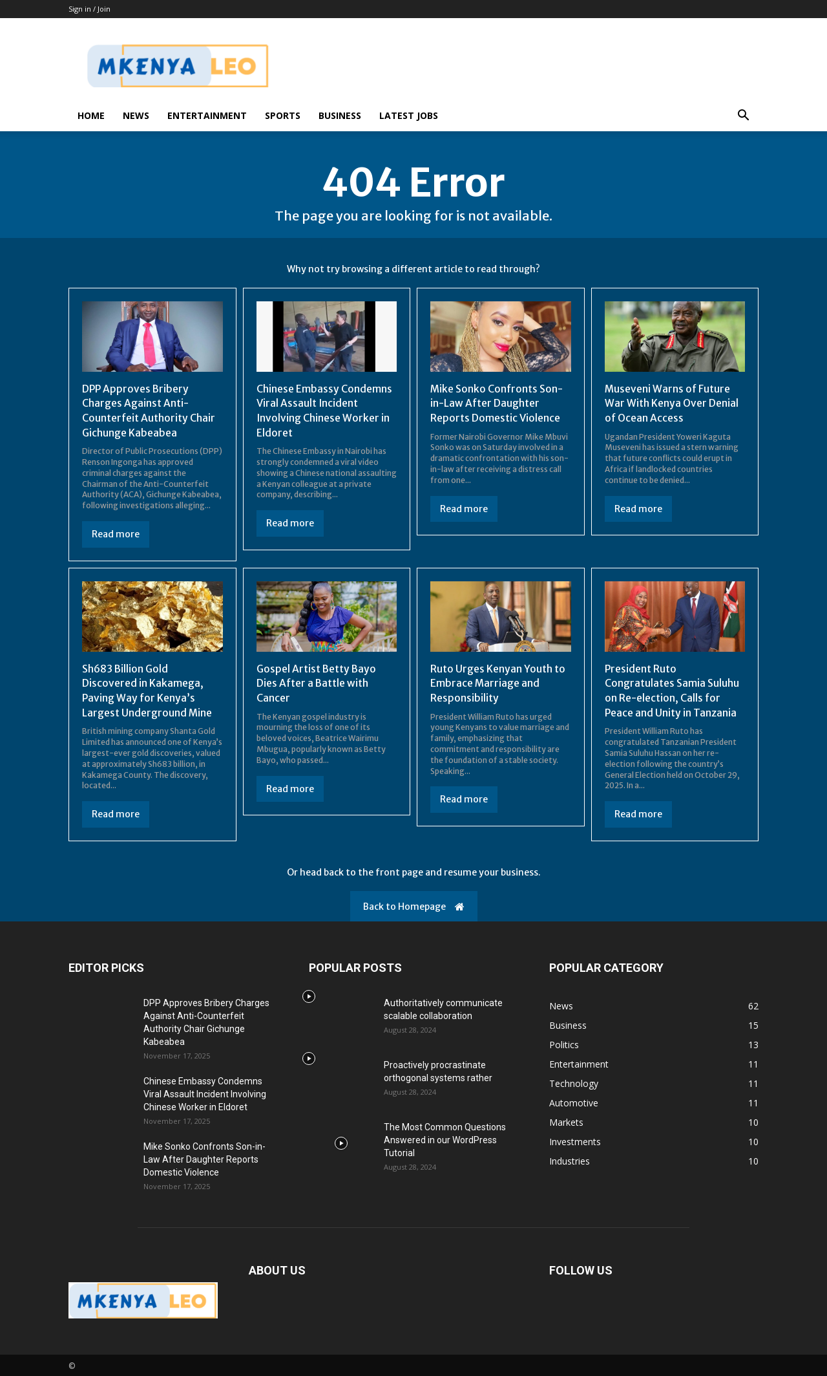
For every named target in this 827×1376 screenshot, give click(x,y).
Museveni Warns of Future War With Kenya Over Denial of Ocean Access (672, 403)
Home (91, 115)
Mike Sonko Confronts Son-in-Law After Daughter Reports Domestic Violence (497, 403)
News (136, 115)
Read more (116, 533)
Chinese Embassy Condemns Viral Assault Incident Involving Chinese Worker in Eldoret (324, 410)
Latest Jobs (408, 115)
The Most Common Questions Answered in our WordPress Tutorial (445, 1139)
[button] (743, 117)
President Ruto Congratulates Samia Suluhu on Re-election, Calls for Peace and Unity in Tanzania (672, 689)
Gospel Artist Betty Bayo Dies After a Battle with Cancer (317, 682)
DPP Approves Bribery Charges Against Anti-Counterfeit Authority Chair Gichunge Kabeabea (149, 410)
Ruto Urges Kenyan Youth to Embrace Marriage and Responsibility (498, 682)
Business (340, 115)
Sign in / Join (89, 9)
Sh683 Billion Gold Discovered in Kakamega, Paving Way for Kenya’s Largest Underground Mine (147, 689)
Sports (282, 115)
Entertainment (207, 115)
